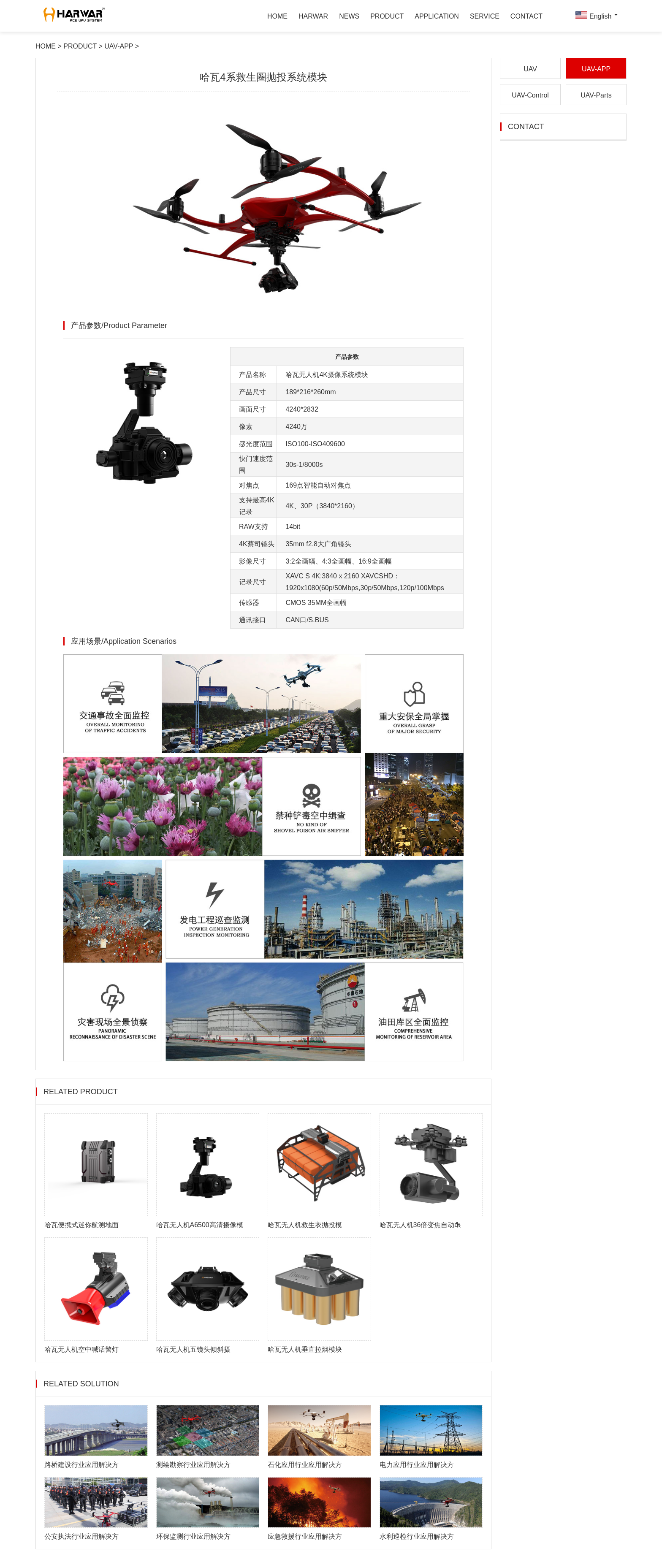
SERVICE (484, 17)
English (595, 16)
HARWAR (313, 17)
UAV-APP (119, 47)
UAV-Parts (596, 96)
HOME (277, 17)
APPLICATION (437, 17)
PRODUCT (387, 17)
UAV (530, 70)
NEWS (349, 17)
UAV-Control (530, 96)
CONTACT (526, 17)
